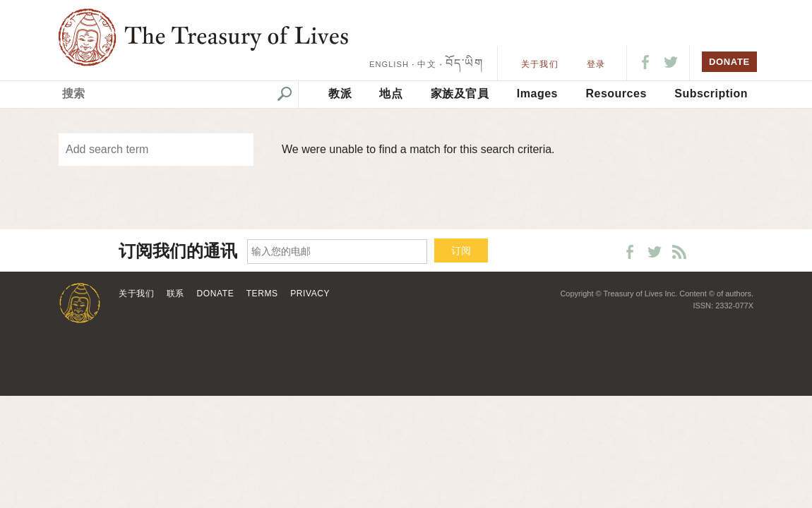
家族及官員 (460, 93)
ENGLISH (389, 64)
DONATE (729, 61)
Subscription (711, 93)
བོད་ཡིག (464, 63)
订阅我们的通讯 (178, 251)
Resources (615, 93)
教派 (340, 93)
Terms (262, 293)
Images (537, 93)
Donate (215, 293)
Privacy (310, 293)
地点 (390, 93)
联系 (175, 293)
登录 (596, 64)
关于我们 (540, 64)
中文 (426, 64)
